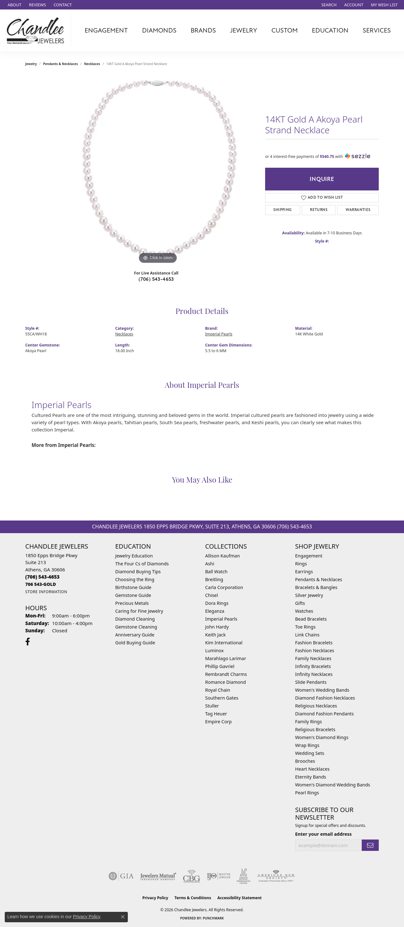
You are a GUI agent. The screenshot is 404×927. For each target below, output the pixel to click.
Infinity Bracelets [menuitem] (313, 666)
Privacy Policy (155, 897)
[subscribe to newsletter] (370, 845)
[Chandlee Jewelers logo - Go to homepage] (37, 30)
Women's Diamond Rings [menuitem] (321, 737)
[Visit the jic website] (243, 876)
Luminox (214, 650)
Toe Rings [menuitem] (305, 627)
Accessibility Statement (239, 897)
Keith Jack (215, 635)
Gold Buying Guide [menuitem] (135, 643)
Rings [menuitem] (301, 564)
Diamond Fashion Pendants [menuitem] (324, 714)
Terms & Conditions (193, 897)
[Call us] (40, 584)
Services (377, 30)
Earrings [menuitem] (304, 572)
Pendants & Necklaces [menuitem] (318, 579)
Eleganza (214, 611)
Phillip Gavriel (219, 666)
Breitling (214, 579)
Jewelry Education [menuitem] (134, 556)
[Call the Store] (42, 577)
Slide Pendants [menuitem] (311, 682)
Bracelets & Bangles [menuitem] (316, 587)
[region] (157, 170)
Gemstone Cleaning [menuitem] (136, 627)
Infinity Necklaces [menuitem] (314, 674)
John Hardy (217, 627)
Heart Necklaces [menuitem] (312, 769)
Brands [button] (203, 30)
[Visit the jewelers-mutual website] (158, 876)
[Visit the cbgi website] (191, 876)
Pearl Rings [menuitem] (307, 793)
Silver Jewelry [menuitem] (309, 595)
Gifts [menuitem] (300, 603)
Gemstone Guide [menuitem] (133, 595)
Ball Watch (216, 572)
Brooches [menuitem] (305, 761)
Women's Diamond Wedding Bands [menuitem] (332, 785)
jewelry (31, 64)
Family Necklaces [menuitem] (313, 658)
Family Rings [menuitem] (308, 722)
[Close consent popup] (123, 917)
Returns (318, 210)
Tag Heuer (216, 714)
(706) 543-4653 (156, 279)
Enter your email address (323, 834)
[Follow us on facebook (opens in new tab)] (27, 642)
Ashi (209, 564)
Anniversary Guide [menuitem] (134, 635)
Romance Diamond (225, 682)
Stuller (212, 706)
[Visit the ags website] (276, 876)
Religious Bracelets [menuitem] (315, 729)
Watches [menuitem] (304, 611)
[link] (13, 4)
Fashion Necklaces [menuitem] (314, 650)
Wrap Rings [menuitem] (307, 745)
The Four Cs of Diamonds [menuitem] (142, 564)
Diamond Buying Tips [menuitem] (138, 572)
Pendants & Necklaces (60, 64)
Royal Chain (217, 690)
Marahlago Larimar (225, 658)
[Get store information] (46, 591)
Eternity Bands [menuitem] (310, 777)
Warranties (358, 210)
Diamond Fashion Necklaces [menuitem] (325, 698)
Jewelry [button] (243, 30)
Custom (284, 30)
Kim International (223, 643)
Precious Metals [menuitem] (132, 603)
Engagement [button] (106, 30)
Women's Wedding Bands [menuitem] (322, 690)
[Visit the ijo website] (218, 876)
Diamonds (159, 30)
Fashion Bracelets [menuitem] (313, 643)
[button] (328, 4)
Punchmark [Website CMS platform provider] (213, 918)
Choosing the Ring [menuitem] (134, 579)
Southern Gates (221, 698)
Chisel (211, 595)
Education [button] (330, 30)
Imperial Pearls (218, 334)
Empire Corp (218, 722)
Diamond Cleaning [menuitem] (135, 619)
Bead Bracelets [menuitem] (311, 619)
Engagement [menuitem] (308, 556)
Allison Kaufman (222, 556)
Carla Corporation (224, 587)
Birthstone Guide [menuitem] (133, 587)
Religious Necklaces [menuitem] (316, 706)
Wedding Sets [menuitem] (309, 753)
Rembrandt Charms (226, 674)
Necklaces (92, 64)
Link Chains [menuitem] (307, 635)
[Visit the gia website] (121, 876)
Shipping (282, 210)
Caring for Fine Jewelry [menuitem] (139, 611)
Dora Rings (217, 603)
